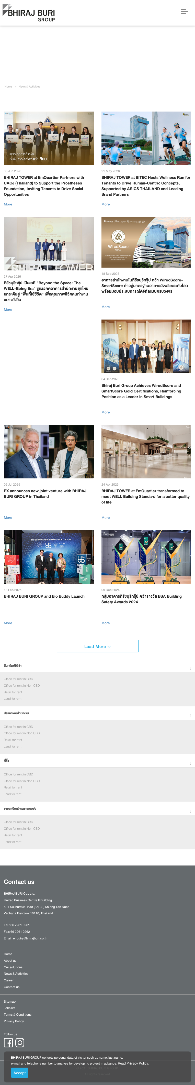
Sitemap (10, 1001)
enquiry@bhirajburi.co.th (30, 938)
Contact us (11, 987)
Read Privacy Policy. (133, 1063)
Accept (20, 1073)
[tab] (97, 666)
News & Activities (16, 974)
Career (9, 980)
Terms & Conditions (17, 1014)
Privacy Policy (14, 1021)
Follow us (10, 1034)
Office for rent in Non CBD (22, 685)
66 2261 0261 (20, 925)
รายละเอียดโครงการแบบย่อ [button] (20, 808)
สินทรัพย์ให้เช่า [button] (12, 665)
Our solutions (13, 967)
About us (10, 960)
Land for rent (12, 699)
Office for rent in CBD (18, 679)
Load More (97, 646)
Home (8, 86)
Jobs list (9, 1008)
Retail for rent (13, 692)
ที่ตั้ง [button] (6, 761)
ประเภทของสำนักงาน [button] (16, 713)
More (8, 204)
